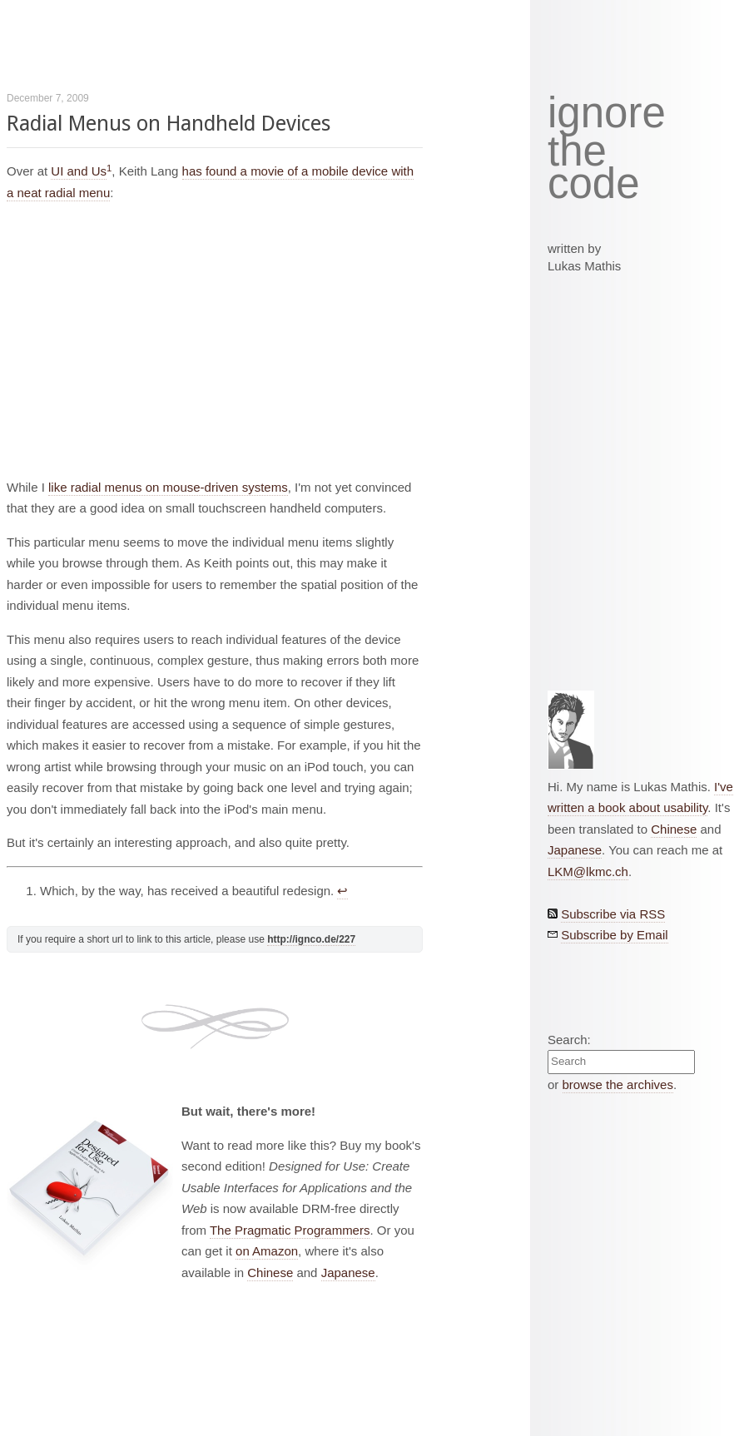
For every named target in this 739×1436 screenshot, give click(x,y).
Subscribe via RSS (613, 914)
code (594, 184)
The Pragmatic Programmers (290, 1230)
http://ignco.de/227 (311, 939)
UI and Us (79, 171)
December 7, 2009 (48, 98)
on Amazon (267, 1251)
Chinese (270, 1272)
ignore (607, 113)
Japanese (348, 1272)
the (577, 151)
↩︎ (342, 891)
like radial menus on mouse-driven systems (168, 487)
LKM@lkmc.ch (588, 871)
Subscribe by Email (614, 935)
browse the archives (618, 1084)
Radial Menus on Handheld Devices (168, 123)
